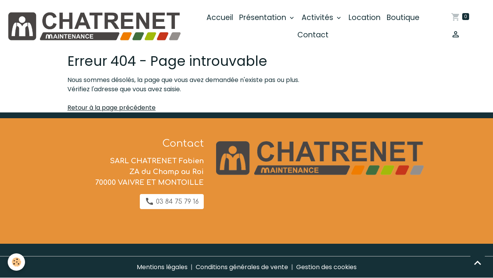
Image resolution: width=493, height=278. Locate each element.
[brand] (93, 26)
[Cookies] (16, 262)
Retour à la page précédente (111, 107)
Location (365, 17)
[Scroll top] (477, 262)
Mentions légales (162, 267)
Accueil (219, 17)
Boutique (403, 17)
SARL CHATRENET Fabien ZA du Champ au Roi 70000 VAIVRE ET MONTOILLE (149, 171)
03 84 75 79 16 (172, 201)
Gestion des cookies (326, 267)
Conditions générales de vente (242, 267)
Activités (318, 17)
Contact (313, 35)
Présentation (263, 17)
